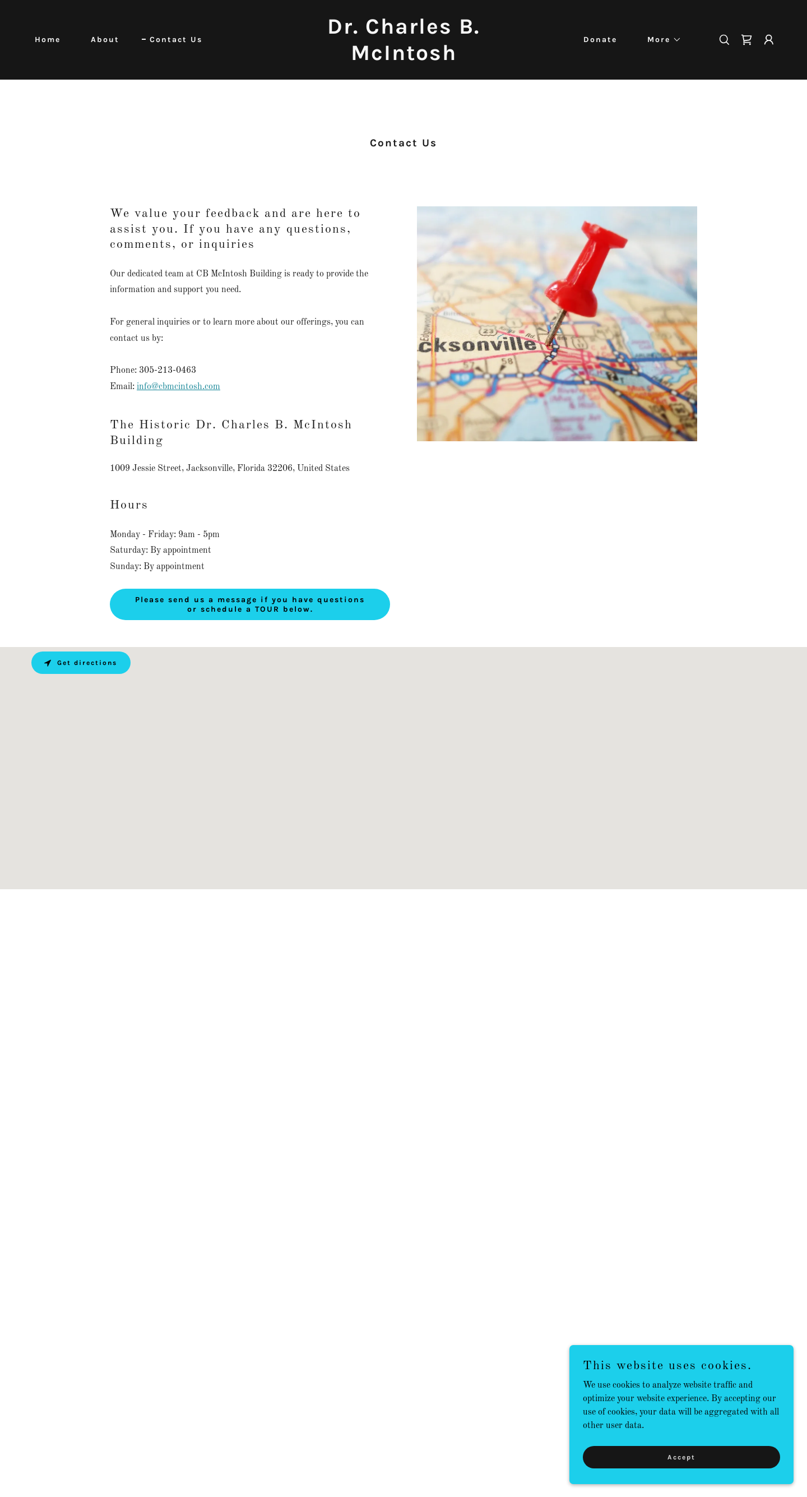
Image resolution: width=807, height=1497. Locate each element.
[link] (403, 57)
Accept (681, 1457)
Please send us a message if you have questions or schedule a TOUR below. (250, 604)
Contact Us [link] (176, 39)
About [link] (105, 39)
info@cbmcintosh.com (178, 386)
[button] (660, 40)
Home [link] (48, 39)
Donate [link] (600, 39)
